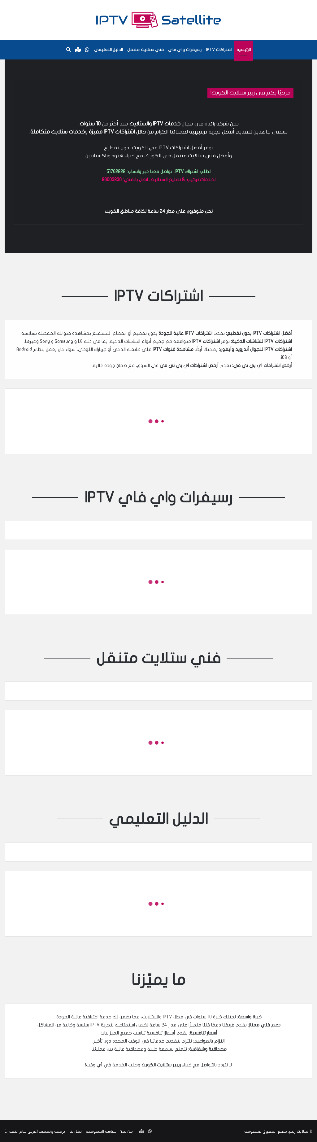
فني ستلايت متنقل (145, 49)
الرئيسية (244, 49)
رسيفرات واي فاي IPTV (158, 497)
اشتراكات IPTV (219, 49)
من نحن (126, 1131)
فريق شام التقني (21, 1131)
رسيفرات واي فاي (185, 49)
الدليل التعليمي (108, 49)
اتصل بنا (76, 1131)
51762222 (115, 171)
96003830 (112, 179)
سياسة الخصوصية (101, 1131)
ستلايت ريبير (299, 1131)
